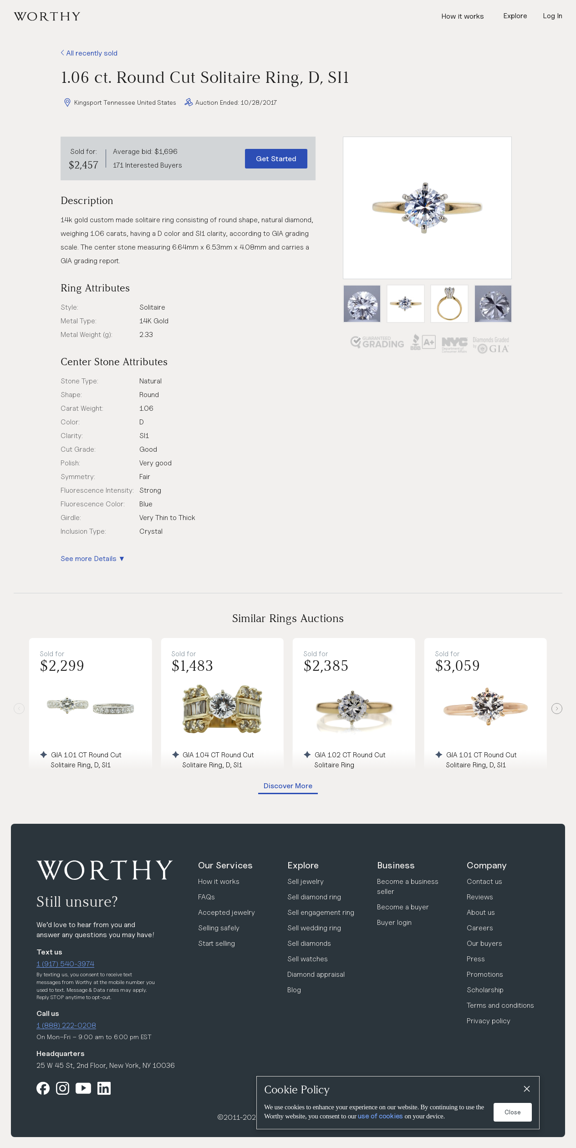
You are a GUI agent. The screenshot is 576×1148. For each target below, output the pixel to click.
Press (476, 958)
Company (487, 865)
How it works (462, 16)
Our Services (225, 865)
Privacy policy (488, 1020)
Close (513, 1112)
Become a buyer (403, 907)
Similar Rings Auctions (288, 618)
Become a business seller (407, 886)
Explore (303, 865)
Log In (552, 15)
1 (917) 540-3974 (65, 963)
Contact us (484, 881)
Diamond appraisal (316, 974)
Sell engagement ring (320, 912)
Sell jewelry (305, 881)
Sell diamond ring (314, 897)
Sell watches (307, 958)
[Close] (526, 1089)
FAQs (206, 897)
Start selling (216, 943)
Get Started (276, 158)
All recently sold (89, 53)
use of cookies (380, 1116)
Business (396, 865)
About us (481, 912)
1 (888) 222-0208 (66, 1025)
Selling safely (219, 928)
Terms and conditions (500, 1005)
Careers (480, 928)
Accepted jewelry (226, 912)
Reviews (480, 897)
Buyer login (394, 922)
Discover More (288, 785)
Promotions (485, 974)
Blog (294, 989)
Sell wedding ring (314, 928)
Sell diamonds (309, 943)
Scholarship (485, 989)
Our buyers (484, 943)
